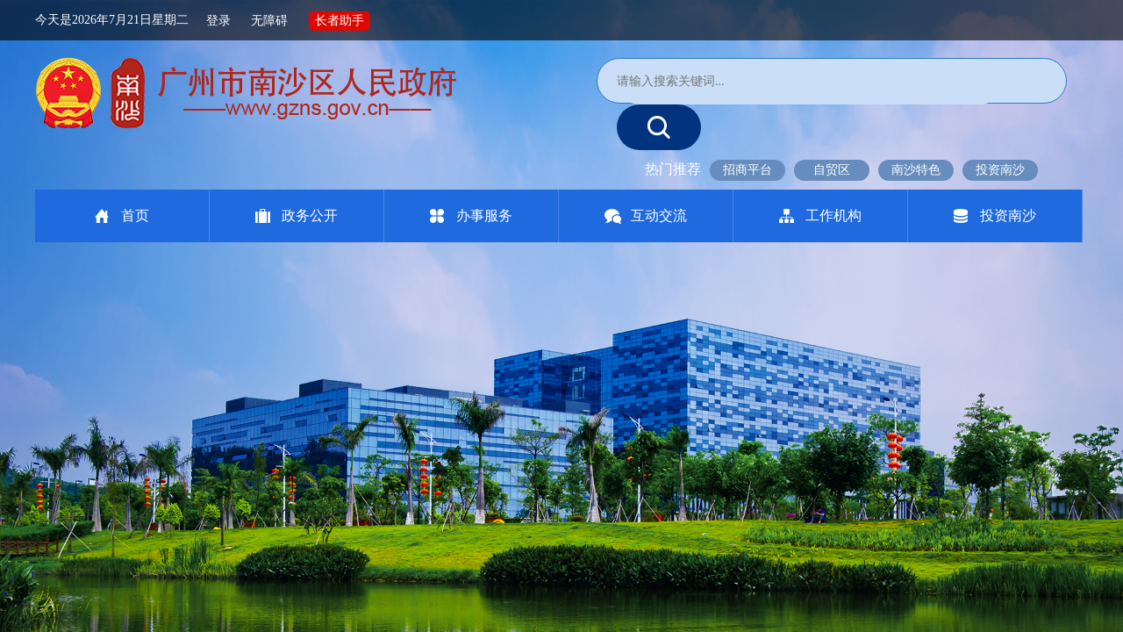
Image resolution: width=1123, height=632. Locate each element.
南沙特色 (916, 169)
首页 (135, 215)
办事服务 (484, 215)
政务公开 (310, 215)
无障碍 (269, 20)
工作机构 (833, 215)
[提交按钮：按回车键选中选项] (659, 127)
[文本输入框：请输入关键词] (810, 81)
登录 (218, 20)
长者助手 (339, 20)
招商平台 (747, 169)
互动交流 (659, 215)
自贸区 (831, 169)
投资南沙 (1000, 169)
